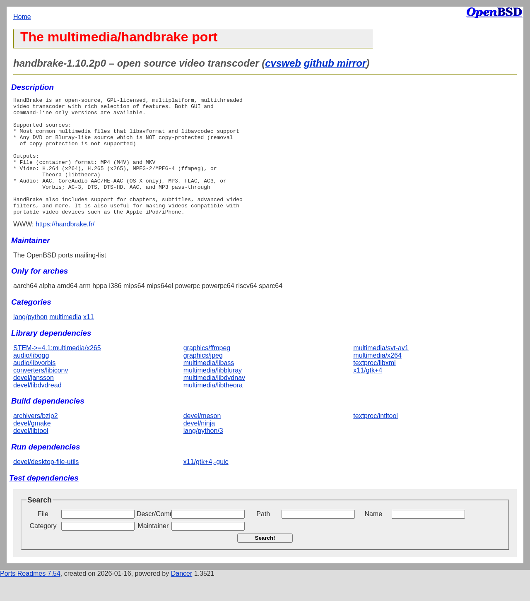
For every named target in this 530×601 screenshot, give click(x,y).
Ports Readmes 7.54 (30, 597)
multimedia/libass (208, 386)
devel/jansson (33, 401)
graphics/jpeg (203, 378)
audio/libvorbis (34, 386)
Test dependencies (44, 501)
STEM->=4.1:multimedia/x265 (57, 371)
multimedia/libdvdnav (214, 401)
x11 (88, 340)
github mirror (335, 63)
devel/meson (202, 439)
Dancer (182, 597)
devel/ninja (199, 446)
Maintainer (153, 549)
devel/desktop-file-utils (46, 485)
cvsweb (283, 63)
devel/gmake (32, 446)
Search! (265, 561)
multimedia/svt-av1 (380, 371)
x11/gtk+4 (367, 393)
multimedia (65, 340)
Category (43, 549)
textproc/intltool (375, 439)
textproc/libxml (374, 386)
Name (373, 537)
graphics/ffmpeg (207, 371)
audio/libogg (31, 378)
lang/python (30, 340)
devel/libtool (30, 454)
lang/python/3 (203, 454)
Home (22, 16)
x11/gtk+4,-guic (206, 485)
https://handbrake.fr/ (65, 247)
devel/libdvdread (37, 408)
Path (263, 537)
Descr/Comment (153, 537)
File (43, 537)
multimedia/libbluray (212, 393)
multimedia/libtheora (213, 408)
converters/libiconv (40, 393)
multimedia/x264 (377, 378)
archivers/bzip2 (35, 439)
